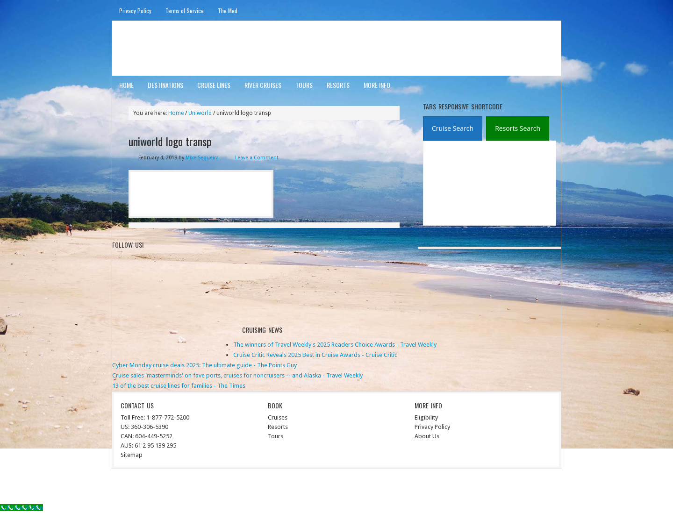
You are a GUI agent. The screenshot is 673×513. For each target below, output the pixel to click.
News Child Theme (413, 488)
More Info (377, 85)
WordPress (520, 488)
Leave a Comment (257, 158)
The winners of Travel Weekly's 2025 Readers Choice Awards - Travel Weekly (335, 344)
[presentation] (452, 128)
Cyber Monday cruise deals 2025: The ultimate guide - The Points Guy (204, 365)
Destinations (165, 85)
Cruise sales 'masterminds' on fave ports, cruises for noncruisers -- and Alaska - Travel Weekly (237, 375)
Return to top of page (147, 488)
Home (126, 85)
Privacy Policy (135, 10)
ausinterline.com (158, 47)
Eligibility (426, 417)
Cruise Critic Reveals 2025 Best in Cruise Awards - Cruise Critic (315, 354)
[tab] (452, 128)
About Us (427, 436)
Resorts (338, 85)
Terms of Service (184, 10)
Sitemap (132, 454)
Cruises (277, 417)
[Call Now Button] (21, 507)
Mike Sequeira (202, 158)
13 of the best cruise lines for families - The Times (178, 385)
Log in (547, 488)
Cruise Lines (213, 85)
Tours (304, 85)
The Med (227, 10)
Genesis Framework (474, 488)
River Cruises (262, 85)
